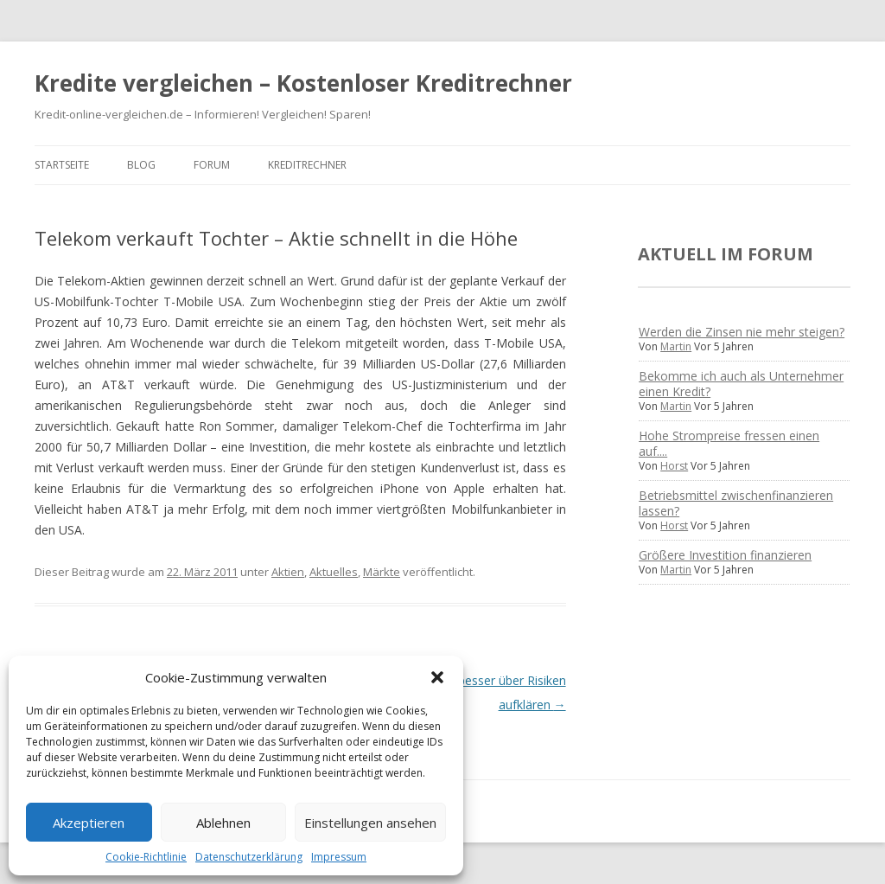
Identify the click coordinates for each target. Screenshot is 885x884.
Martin (675, 346)
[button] (437, 677)
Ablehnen (223, 822)
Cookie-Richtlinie (146, 856)
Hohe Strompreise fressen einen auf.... (729, 443)
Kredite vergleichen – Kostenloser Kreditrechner (303, 83)
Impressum (338, 856)
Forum (212, 164)
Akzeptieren (88, 822)
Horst (674, 465)
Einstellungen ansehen (370, 822)
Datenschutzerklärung (248, 856)
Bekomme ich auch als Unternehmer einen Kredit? (741, 384)
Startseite (62, 164)
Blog (141, 164)
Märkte (381, 572)
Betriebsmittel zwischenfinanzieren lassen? (736, 503)
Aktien (287, 572)
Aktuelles (333, 572)
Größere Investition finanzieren (725, 555)
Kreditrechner (307, 164)
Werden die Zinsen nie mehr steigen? (741, 331)
